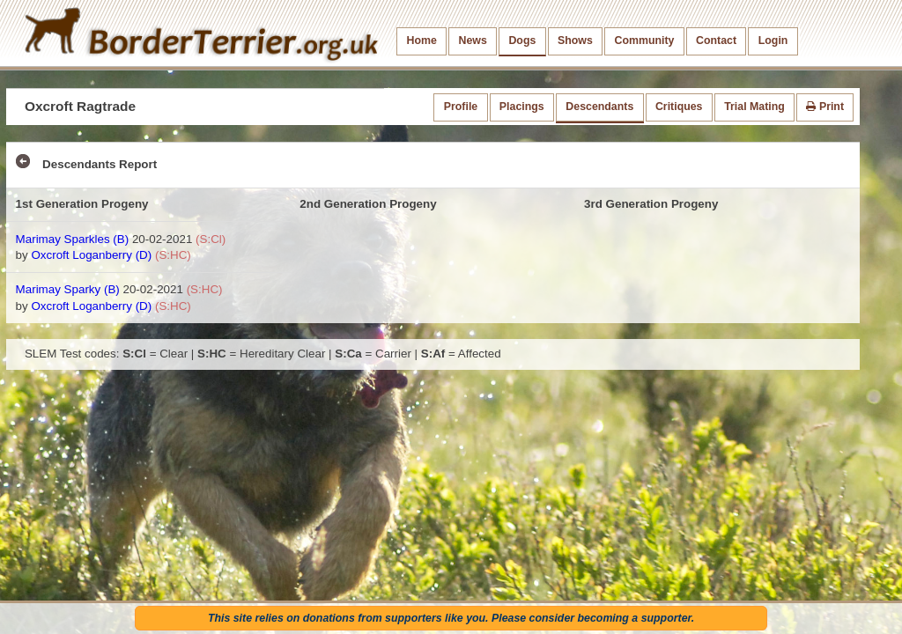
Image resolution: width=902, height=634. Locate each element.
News (472, 40)
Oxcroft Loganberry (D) (91, 255)
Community (644, 40)
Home (422, 40)
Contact (716, 40)
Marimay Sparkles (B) (72, 239)
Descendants (599, 106)
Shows (575, 40)
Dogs (522, 40)
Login (773, 40)
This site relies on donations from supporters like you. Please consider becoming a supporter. (451, 618)
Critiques (679, 106)
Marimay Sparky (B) (68, 289)
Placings (521, 106)
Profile (460, 106)
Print (825, 106)
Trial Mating (754, 106)
